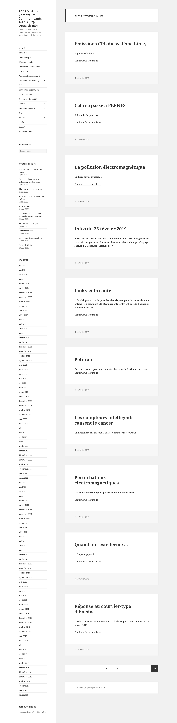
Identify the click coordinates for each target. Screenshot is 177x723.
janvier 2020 (24, 613)
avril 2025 (23, 328)
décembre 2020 (25, 564)
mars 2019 (23, 658)
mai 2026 (22, 270)
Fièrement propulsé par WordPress (90, 687)
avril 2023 (23, 437)
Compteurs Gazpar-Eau (29, 90)
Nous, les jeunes (25, 206)
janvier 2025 (24, 342)
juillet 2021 (23, 532)
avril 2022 (23, 491)
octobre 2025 (24, 301)
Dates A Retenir (25, 94)
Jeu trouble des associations (30, 238)
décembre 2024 (25, 347)
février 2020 (24, 609)
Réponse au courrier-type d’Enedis (103, 609)
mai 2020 (22, 595)
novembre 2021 (25, 514)
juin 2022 (23, 482)
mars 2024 (23, 387)
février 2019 (24, 663)
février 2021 (24, 554)
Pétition (83, 359)
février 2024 (24, 392)
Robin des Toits (25, 131)
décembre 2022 (25, 455)
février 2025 (24, 338)
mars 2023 (23, 441)
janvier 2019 (24, 667)
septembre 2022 (26, 469)
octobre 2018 (24, 681)
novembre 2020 (25, 568)
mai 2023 (22, 432)
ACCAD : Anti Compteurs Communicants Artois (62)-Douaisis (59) (30, 18)
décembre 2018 (25, 672)
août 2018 (23, 690)
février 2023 (24, 446)
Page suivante (154, 668)
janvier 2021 (24, 559)
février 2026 (24, 283)
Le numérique (25, 57)
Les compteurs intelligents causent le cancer (104, 420)
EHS (20, 85)
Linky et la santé (93, 290)
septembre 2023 (26, 414)
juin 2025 (23, 319)
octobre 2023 (24, 410)
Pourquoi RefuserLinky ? (29, 76)
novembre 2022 (25, 460)
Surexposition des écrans (29, 66)
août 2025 (23, 310)
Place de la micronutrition (30, 189)
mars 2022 (23, 496)
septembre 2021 (26, 523)
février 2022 (24, 500)
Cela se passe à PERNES (100, 105)
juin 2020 (23, 591)
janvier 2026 (24, 288)
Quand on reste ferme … (101, 544)
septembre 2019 (26, 631)
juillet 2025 (23, 315)
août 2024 (23, 365)
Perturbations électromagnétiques (97, 480)
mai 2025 (22, 324)
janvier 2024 (24, 396)
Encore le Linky (25, 245)
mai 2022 (22, 487)
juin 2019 (23, 645)
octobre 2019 (24, 627)
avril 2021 (23, 545)
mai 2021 (22, 541)
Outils (21, 122)
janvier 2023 (24, 451)
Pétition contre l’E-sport (29, 223)
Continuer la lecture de (88, 60)
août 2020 (23, 582)
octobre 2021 (24, 518)
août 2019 (23, 636)
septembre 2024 (26, 360)
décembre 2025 (25, 292)
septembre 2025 (26, 306)
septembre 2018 (26, 686)
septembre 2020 (26, 577)
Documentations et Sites (29, 99)
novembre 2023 (25, 405)
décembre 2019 (25, 618)
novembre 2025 (25, 297)
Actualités (23, 53)
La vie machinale (26, 231)
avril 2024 (23, 383)
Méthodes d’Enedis (27, 108)
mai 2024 (22, 378)
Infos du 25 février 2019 (101, 229)
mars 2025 (23, 333)
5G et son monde (26, 62)
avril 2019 (23, 654)
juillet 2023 (23, 423)
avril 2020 (23, 600)
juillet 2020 (23, 586)
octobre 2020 (24, 573)
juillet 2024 (23, 369)
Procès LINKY (24, 71)
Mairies (22, 103)
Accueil (22, 48)
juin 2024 (23, 374)
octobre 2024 (24, 356)
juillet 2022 (23, 478)
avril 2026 (23, 274)
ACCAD (22, 127)
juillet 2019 (23, 640)
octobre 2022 (24, 464)
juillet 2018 (23, 695)
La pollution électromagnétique (110, 167)
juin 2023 (23, 428)
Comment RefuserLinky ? (29, 80)
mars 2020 (23, 604)
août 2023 (23, 419)
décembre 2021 (25, 509)
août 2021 (23, 527)
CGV (20, 113)
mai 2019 (22, 649)
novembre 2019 (25, 622)
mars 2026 (23, 279)
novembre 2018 (25, 677)
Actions (22, 117)
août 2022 (23, 473)
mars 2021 (23, 550)
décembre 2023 (25, 401)
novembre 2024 (25, 351)
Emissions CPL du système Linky (111, 44)
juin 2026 (23, 265)
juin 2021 (23, 536)
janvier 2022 (24, 505)
